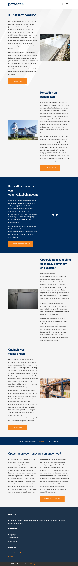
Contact (10, 556)
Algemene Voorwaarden (15, 553)
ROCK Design (31, 564)
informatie (49, 492)
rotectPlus (42, 441)
